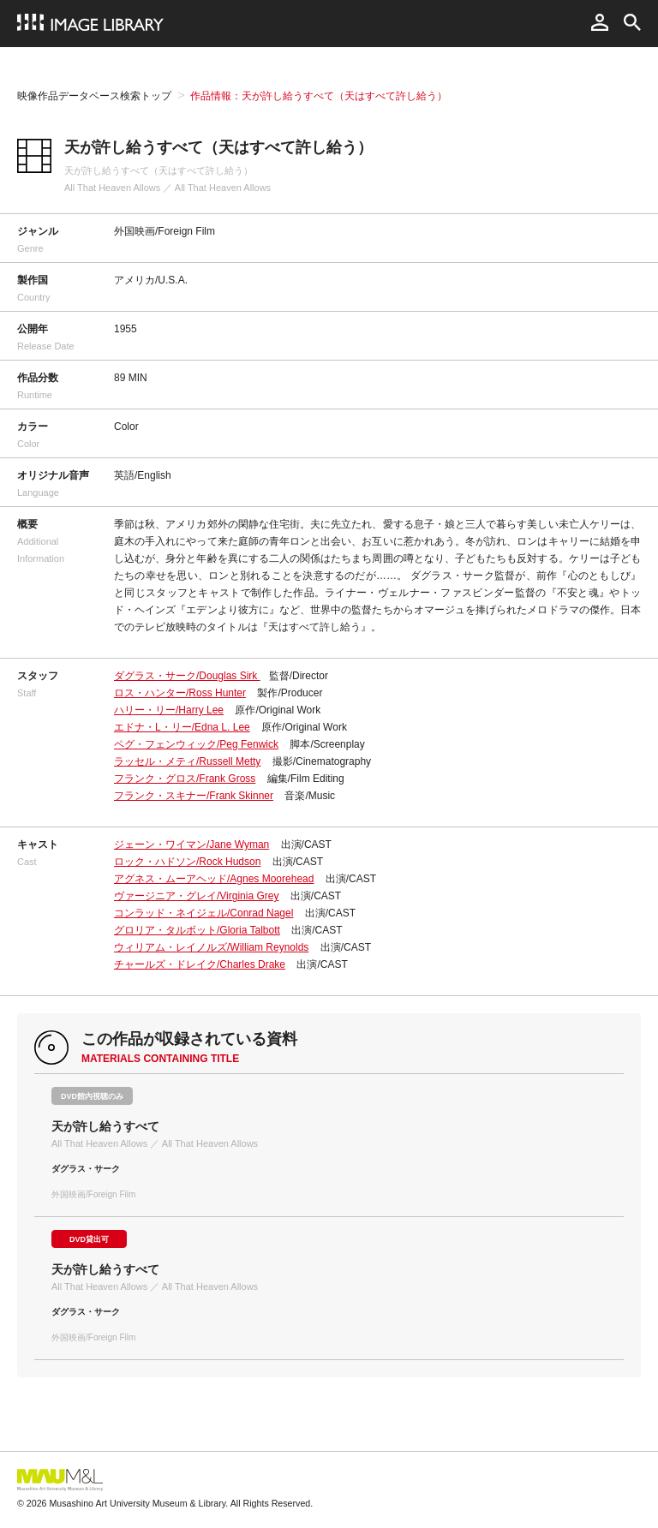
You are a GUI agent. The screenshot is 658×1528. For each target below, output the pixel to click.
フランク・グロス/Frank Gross (184, 779)
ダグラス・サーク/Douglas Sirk (187, 676)
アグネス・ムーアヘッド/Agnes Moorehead (214, 879)
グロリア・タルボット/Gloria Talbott (197, 930)
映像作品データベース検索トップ (94, 96)
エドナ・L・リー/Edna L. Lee (182, 727)
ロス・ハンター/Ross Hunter (180, 693)
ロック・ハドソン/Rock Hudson (187, 862)
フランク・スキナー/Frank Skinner (193, 796)
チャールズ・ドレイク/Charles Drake (199, 964)
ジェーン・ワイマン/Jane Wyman (191, 845)
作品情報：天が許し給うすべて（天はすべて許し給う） (318, 96)
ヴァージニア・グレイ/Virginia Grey (196, 896)
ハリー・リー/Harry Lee (169, 710)
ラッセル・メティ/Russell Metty (187, 761)
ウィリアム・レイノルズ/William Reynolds (211, 947)
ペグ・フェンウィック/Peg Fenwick (196, 744)
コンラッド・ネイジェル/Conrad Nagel (203, 913)
